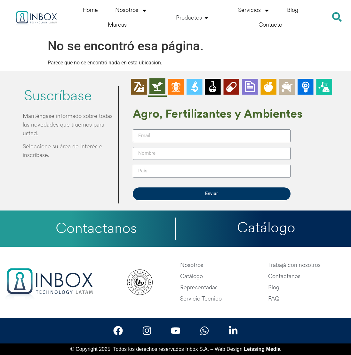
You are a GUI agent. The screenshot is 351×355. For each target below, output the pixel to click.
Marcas (117, 25)
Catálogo (266, 228)
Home (90, 10)
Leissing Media (262, 349)
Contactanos (96, 229)
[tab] (139, 87)
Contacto (270, 25)
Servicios (254, 10)
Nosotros (131, 10)
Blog (292, 10)
